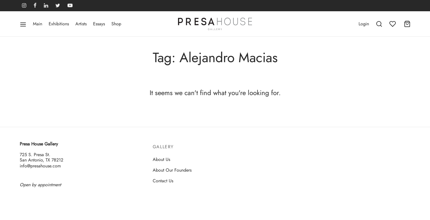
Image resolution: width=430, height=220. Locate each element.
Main (37, 24)
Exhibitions (59, 24)
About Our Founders (172, 170)
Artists (81, 24)
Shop (116, 24)
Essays (99, 24)
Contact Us (163, 181)
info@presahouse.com (40, 166)
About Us (161, 159)
